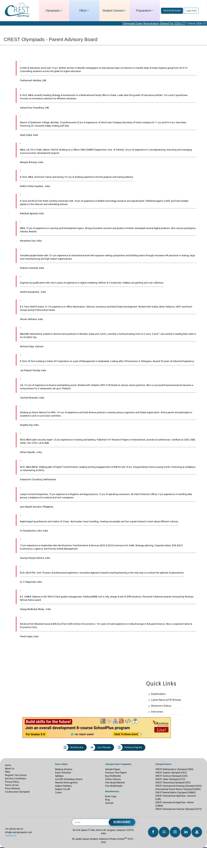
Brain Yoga (110, 796)
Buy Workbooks (113, 776)
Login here (191, 10)
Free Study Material (115, 782)
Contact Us (10, 835)
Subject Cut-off (62, 789)
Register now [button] (172, 10)
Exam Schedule (63, 772)
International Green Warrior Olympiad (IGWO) (178, 789)
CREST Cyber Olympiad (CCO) (170, 779)
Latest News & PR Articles (166, 699)
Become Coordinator (15, 778)
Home (8, 765)
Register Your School (15, 775)
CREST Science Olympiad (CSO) (171, 776)
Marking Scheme (63, 769)
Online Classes (113, 779)
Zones (58, 792)
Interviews (157, 711)
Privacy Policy (12, 782)
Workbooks (72, 747)
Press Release (12, 788)
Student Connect (113, 11)
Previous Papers (129, 747)
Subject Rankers (63, 786)
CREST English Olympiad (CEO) (171, 772)
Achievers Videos (161, 705)
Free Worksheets (114, 786)
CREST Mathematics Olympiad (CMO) (174, 769)
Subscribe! (122, 822)
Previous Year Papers (116, 772)
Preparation (143, 11)
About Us (9, 768)
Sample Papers (112, 769)
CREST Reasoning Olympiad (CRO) (173, 782)
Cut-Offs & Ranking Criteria (68, 779)
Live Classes (100, 747)
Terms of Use (12, 785)
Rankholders (158, 694)
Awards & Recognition (66, 782)
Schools (109, 803)
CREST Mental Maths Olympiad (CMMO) (175, 792)
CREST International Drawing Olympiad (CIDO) (178, 786)
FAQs (83, 11)
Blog (107, 799)
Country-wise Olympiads (17, 792)
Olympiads (52, 11)
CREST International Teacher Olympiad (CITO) (178, 809)
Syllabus (59, 776)
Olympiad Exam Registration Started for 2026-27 (161, 23)
